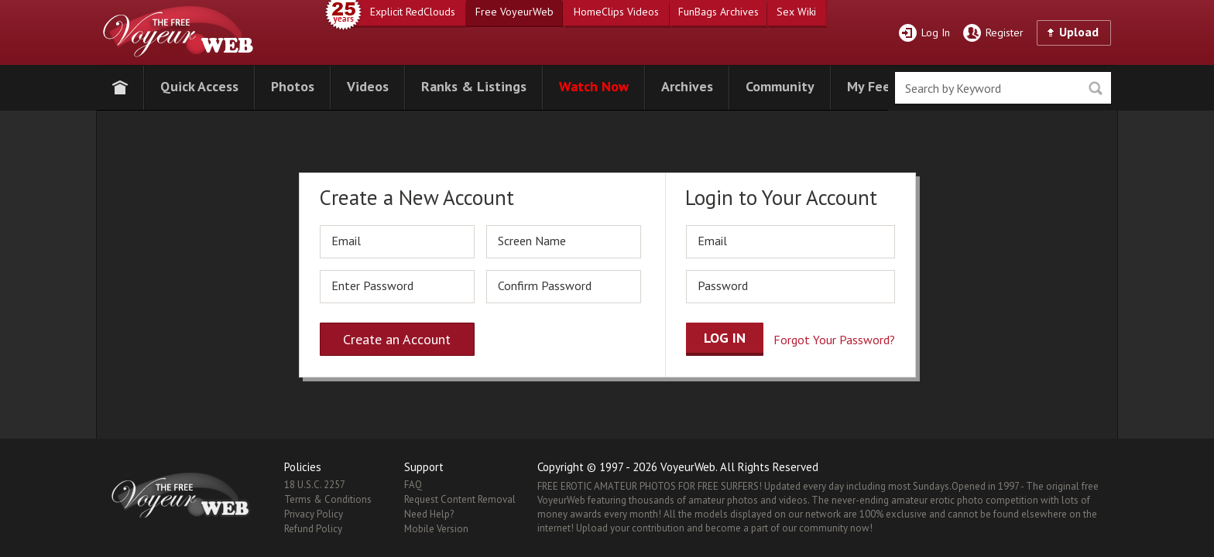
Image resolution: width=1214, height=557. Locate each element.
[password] (397, 286)
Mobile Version (436, 528)
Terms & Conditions (328, 499)
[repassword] (563, 286)
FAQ (413, 484)
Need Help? (429, 514)
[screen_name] (563, 241)
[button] (199, 85)
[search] (1003, 87)
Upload (1079, 31)
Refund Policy (313, 528)
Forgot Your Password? (834, 339)
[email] (397, 241)
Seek (1095, 88)
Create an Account (397, 339)
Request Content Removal (460, 499)
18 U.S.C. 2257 (314, 484)
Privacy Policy (313, 514)
